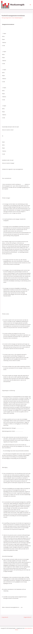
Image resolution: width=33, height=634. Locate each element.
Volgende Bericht (28, 617)
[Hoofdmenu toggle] (30, 4)
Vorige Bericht (4, 617)
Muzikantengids (17, 5)
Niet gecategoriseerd (6, 17)
